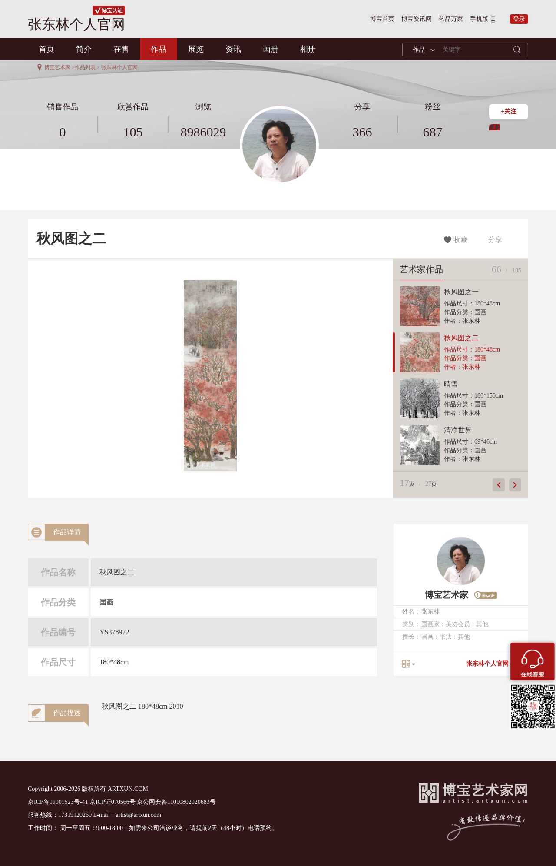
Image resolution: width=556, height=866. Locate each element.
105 (133, 132)
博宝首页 (382, 19)
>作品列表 (84, 67)
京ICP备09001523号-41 (58, 802)
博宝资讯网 (416, 19)
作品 (158, 49)
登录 (519, 19)
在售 (121, 49)
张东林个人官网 (487, 663)
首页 (46, 49)
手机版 (479, 19)
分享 (493, 239)
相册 (308, 49)
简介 (84, 49)
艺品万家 (451, 19)
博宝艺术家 (57, 67)
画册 (270, 49)
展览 (196, 49)
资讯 (233, 49)
